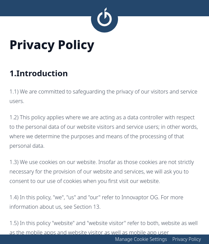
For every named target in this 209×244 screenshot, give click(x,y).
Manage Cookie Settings (141, 239)
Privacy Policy (186, 239)
